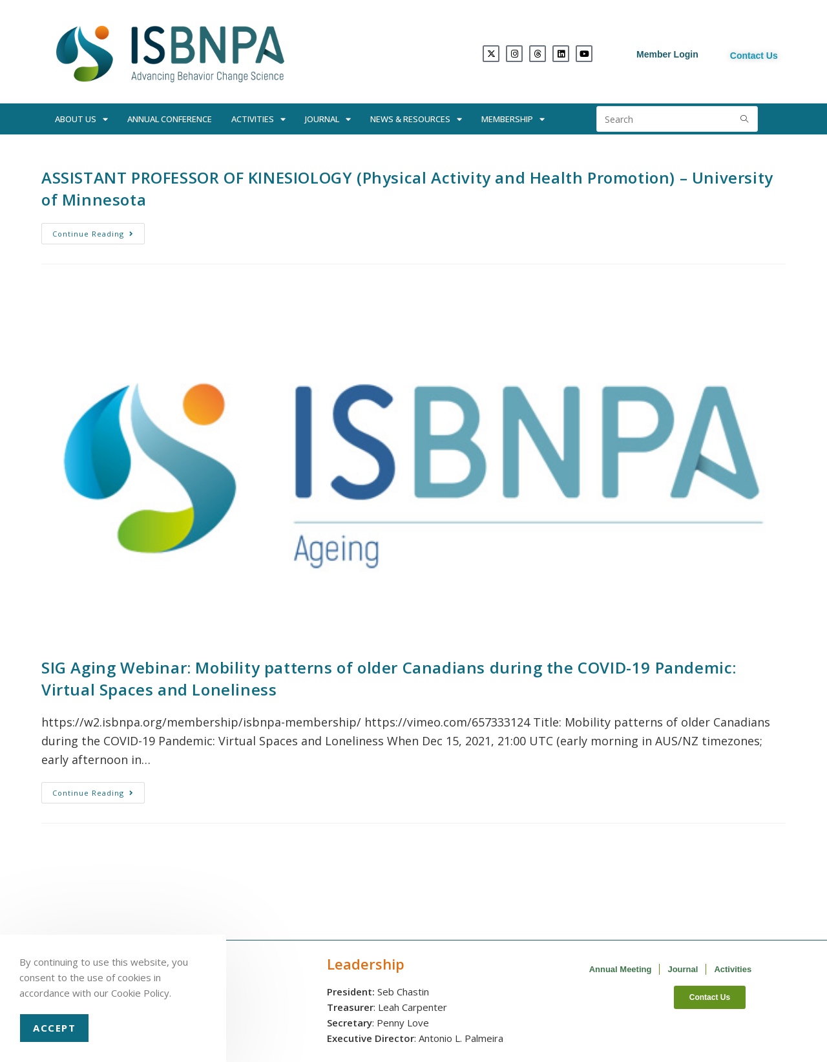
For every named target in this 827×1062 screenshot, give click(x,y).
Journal (328, 119)
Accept (54, 1027)
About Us (81, 119)
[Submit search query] (745, 119)
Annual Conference (169, 119)
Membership (513, 119)
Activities (258, 119)
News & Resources (416, 119)
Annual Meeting (620, 969)
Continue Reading (98, 231)
